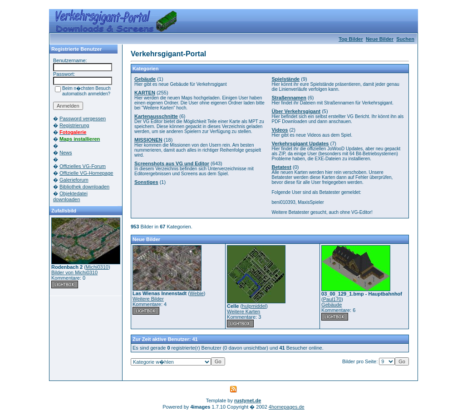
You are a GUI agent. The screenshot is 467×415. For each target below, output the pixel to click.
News (65, 152)
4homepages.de (287, 407)
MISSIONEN (148, 140)
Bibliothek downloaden (84, 186)
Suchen (405, 39)
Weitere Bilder (148, 298)
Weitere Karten (243, 311)
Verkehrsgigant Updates (300, 143)
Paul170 (332, 299)
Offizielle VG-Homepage (86, 173)
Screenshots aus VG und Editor (171, 163)
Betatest (281, 167)
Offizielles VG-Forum (82, 166)
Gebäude (145, 79)
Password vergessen (82, 118)
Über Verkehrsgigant (296, 111)
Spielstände (286, 79)
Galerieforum (73, 180)
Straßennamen (289, 97)
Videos (280, 130)
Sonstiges (146, 182)
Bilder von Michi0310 (74, 272)
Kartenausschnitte (156, 116)
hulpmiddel (254, 306)
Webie (197, 293)
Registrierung (74, 125)
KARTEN (144, 92)
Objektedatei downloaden (70, 196)
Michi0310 (97, 267)
